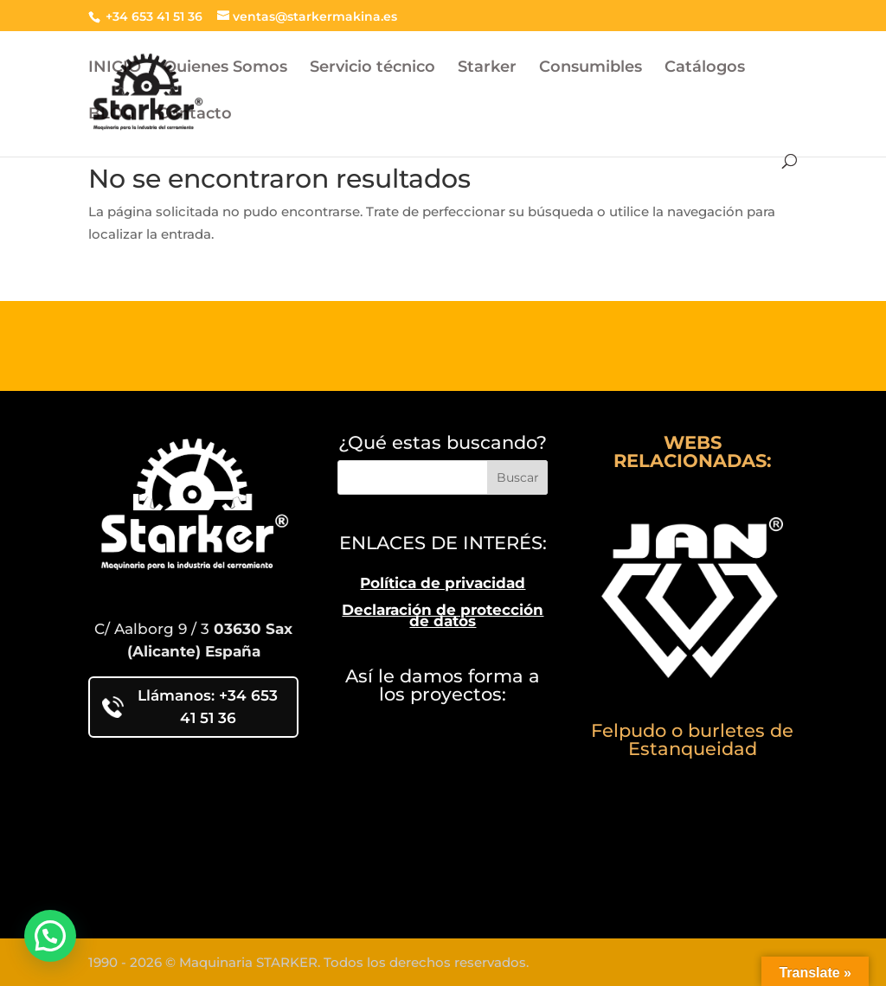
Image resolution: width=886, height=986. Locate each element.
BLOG (111, 115)
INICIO (114, 68)
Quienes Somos (225, 68)
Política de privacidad (442, 583)
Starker (487, 68)
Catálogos (704, 68)
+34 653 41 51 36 (152, 16)
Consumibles (590, 68)
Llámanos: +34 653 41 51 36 (190, 707)
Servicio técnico (372, 68)
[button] (50, 936)
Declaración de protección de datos (442, 616)
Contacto (194, 115)
